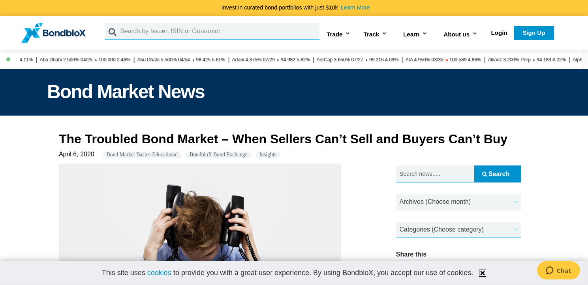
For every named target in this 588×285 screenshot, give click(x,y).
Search (495, 174)
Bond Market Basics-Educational (142, 155)
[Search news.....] (435, 173)
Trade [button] (335, 34)
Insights (267, 155)
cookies (159, 273)
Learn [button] (411, 34)
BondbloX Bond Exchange (219, 155)
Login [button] (499, 32)
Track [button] (371, 34)
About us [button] (456, 34)
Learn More (355, 7)
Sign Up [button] (533, 32)
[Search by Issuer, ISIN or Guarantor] (219, 31)
